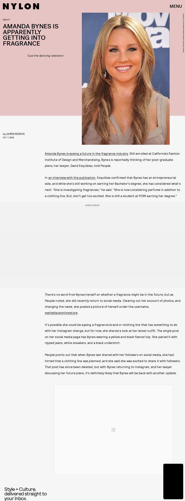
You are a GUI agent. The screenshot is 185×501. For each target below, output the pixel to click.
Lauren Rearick (15, 133)
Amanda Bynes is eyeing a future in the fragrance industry (86, 153)
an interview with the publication (72, 177)
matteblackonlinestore (61, 312)
